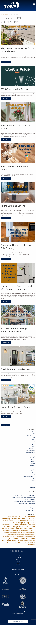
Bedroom (33, 459)
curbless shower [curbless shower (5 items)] (24, 520)
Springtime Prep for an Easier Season (27, 503)
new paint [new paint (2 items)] (33, 534)
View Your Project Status (18, 621)
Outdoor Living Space (30, 435)
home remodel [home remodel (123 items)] (26, 529)
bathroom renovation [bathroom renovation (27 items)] (18, 519)
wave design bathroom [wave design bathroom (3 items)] (30, 540)
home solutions (32, 448)
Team (34, 433)
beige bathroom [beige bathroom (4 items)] (28, 518)
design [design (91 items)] (20, 523)
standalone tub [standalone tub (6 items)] (15, 540)
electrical (33, 446)
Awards (33, 431)
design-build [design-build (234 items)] (29, 522)
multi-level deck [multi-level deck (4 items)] (27, 534)
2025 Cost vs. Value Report (29, 499)
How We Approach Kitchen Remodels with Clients (24, 501)
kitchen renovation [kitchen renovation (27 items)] (21, 530)
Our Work (18, 557)
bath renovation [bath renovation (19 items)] (23, 517)
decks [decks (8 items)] (15, 523)
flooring (33, 439)
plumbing (33, 483)
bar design (33, 441)
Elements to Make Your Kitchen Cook (27, 505)
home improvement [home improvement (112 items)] (27, 526)
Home (2, 14)
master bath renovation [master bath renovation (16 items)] (25, 532)
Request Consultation (18, 569)
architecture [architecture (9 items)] (4, 517)
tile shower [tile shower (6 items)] (22, 540)
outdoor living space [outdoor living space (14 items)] (16, 536)
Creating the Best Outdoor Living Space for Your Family (23, 497)
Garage (33, 455)
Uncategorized (32, 487)
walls (34, 437)
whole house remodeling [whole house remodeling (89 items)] (30, 543)
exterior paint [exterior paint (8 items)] (5, 524)
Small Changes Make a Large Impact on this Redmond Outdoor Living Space (19, 493)
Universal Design (31, 442)
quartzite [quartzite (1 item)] (26, 536)
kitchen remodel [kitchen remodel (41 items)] (9, 531)
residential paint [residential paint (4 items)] (31, 536)
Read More (6, 62)
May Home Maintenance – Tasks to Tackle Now (25, 495)
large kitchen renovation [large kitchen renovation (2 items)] (13, 532)
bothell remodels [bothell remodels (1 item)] (17, 520)
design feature (32, 444)
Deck (34, 474)
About (18, 561)
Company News (32, 454)
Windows (33, 463)
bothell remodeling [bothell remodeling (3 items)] (9, 520)
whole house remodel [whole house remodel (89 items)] (15, 542)
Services (18, 559)
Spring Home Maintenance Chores (28, 508)
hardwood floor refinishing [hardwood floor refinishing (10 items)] (22, 524)
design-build (32, 465)
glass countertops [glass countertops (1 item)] (12, 524)
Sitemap (14, 616)
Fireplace (33, 461)
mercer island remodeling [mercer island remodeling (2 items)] (18, 534)
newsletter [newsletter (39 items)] (6, 536)
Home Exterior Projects (30, 469)
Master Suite (32, 457)
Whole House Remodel (30, 452)
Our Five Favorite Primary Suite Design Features (25, 506)
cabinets (33, 485)
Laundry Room (32, 467)
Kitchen (33, 472)
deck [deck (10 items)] (12, 523)
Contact (18, 565)
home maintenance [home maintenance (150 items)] (10, 529)
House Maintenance (31, 482)
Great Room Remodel (30, 450)
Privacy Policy (19, 616)
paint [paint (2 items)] (23, 536)
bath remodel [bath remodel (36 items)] (12, 517)
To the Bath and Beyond (30, 510)
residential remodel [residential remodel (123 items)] (17, 538)
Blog (6, 14)
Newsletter (33, 480)
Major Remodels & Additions (29, 476)
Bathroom (33, 470)
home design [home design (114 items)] (12, 526)
